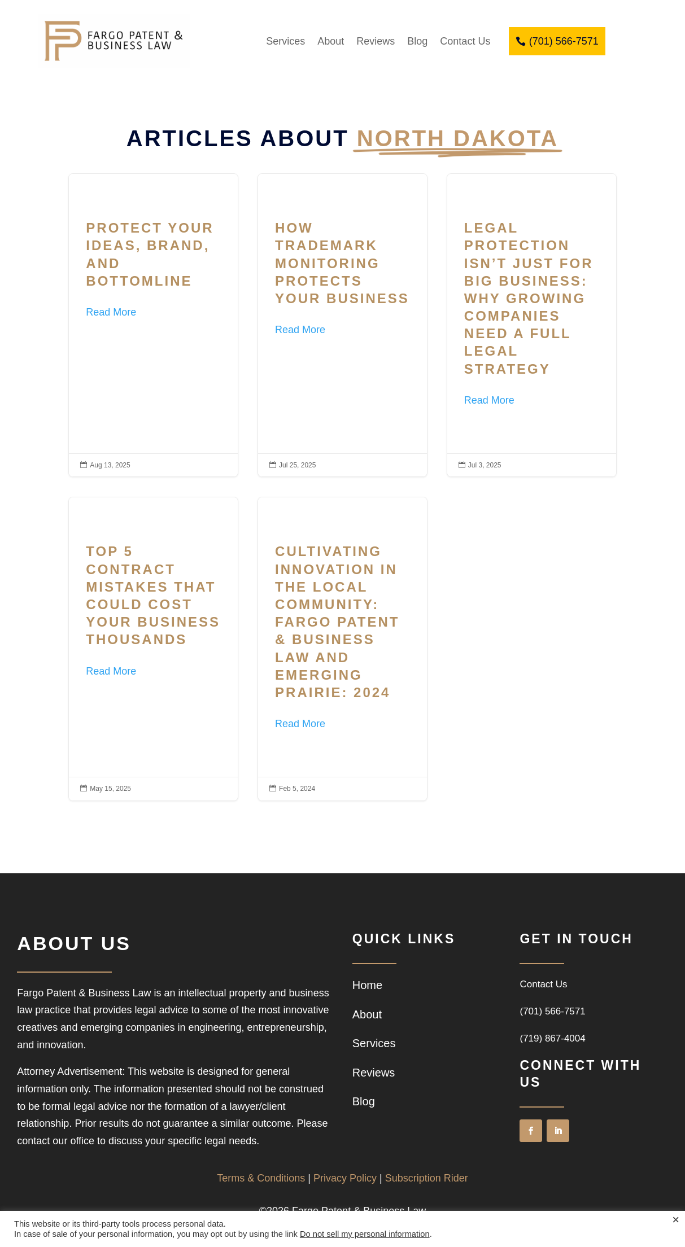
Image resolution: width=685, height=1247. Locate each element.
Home (367, 985)
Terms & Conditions (261, 1178)
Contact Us (465, 41)
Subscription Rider (426, 1178)
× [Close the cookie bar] (675, 1220)
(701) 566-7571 (564, 41)
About (330, 41)
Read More (111, 312)
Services (285, 41)
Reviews (375, 41)
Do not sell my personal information (365, 1234)
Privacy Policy (345, 1178)
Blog (417, 41)
